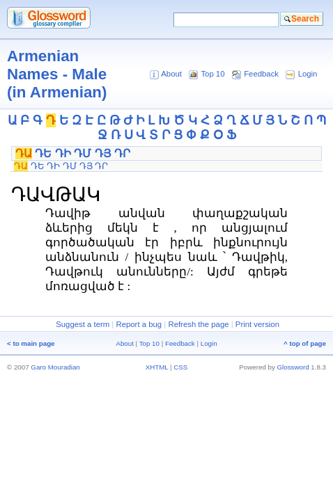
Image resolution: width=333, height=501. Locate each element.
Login (308, 74)
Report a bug (139, 324)
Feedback (261, 74)
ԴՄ (82, 153)
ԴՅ (103, 153)
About (171, 74)
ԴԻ (63, 153)
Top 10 (212, 74)
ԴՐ (122, 153)
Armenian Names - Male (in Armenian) (57, 74)
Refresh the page (198, 324)
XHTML (157, 367)
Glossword (293, 367)
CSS (180, 367)
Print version (257, 324)
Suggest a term (82, 324)
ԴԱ (23, 153)
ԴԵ (43, 153)
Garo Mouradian (55, 367)
